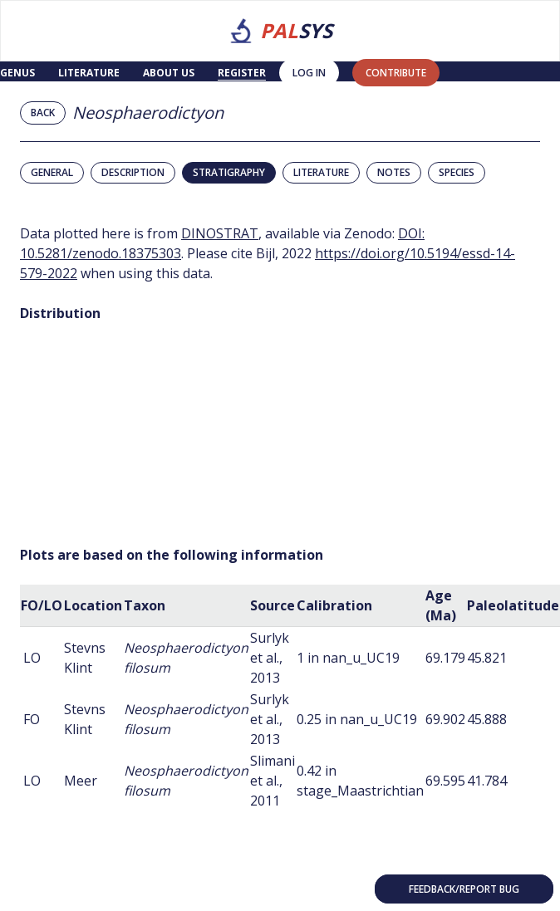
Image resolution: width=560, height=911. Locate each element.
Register (242, 73)
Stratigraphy (229, 172)
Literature (89, 73)
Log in (309, 73)
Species (456, 172)
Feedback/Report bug (464, 889)
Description (133, 172)
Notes (393, 172)
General (52, 172)
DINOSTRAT (219, 233)
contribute (396, 73)
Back (43, 112)
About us (168, 73)
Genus (17, 73)
